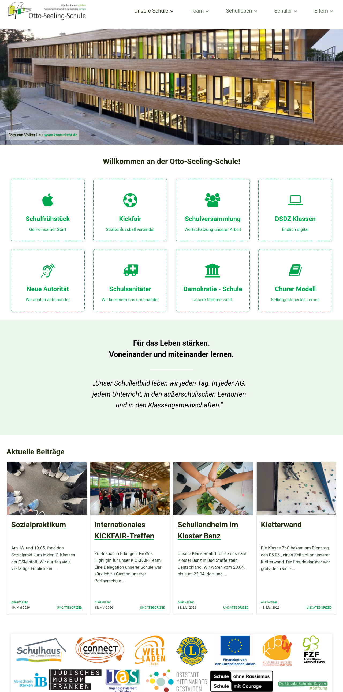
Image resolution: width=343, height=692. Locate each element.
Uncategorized (69, 607)
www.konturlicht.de (61, 135)
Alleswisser (19, 602)
